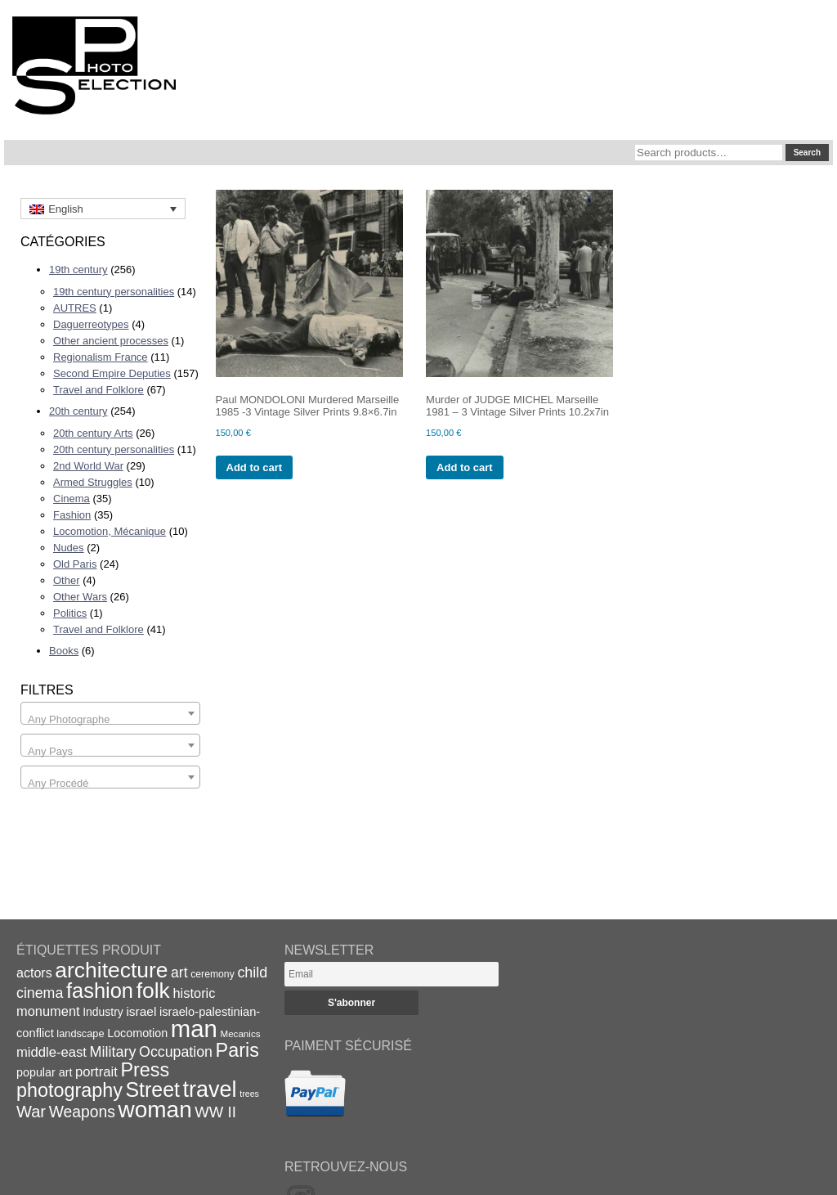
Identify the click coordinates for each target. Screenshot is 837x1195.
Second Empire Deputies (112, 373)
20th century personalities (113, 449)
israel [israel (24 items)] (141, 1011)
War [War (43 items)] (31, 1112)
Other (66, 580)
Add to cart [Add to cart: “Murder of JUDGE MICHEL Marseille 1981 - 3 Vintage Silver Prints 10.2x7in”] (464, 467)
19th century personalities (113, 291)
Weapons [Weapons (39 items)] (82, 1112)
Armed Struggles (92, 482)
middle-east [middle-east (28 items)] (51, 1052)
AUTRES (74, 308)
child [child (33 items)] (252, 972)
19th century (78, 269)
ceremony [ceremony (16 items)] (212, 974)
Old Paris (74, 564)
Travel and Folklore (98, 390)
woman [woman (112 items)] (155, 1109)
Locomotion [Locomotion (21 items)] (137, 1033)
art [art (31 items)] (179, 972)
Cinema (71, 498)
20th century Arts (93, 433)
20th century (78, 411)
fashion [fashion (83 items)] (99, 990)
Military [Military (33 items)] (113, 1052)
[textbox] (110, 719)
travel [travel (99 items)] (210, 1089)
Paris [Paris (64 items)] (237, 1050)
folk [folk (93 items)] (153, 990)
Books (63, 651)
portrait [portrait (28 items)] (96, 1072)
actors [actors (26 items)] (34, 972)
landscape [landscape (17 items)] (80, 1033)
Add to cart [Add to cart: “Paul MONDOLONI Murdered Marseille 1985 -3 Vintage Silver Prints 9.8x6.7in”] (254, 467)
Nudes (68, 547)
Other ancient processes (110, 341)
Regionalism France (100, 357)
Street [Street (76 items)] (153, 1089)
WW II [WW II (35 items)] (215, 1112)
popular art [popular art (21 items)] (44, 1072)
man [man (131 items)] (194, 1028)
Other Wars (80, 597)
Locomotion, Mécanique (109, 531)
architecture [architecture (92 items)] (111, 970)
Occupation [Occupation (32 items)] (176, 1052)
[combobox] (110, 713)
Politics (70, 613)
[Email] (391, 974)
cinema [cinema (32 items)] (39, 993)
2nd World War (88, 466)
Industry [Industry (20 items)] (103, 1011)
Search (807, 152)
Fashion (72, 515)
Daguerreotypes (91, 324)
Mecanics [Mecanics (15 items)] (240, 1033)
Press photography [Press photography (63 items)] (92, 1080)
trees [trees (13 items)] (249, 1093)
